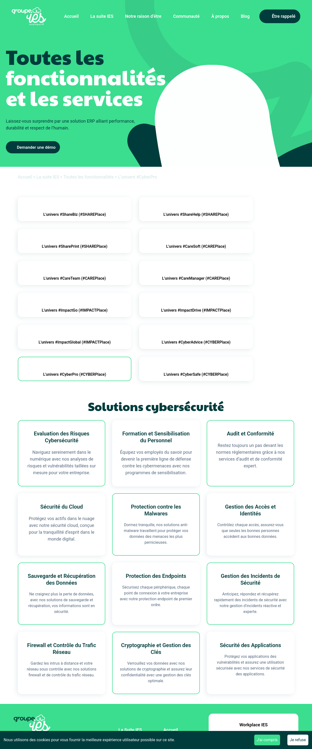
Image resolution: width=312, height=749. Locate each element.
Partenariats (130, 682)
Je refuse (298, 740)
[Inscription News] (72, 702)
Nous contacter (178, 693)
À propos (220, 16)
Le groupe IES (176, 682)
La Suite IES (130, 661)
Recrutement (131, 693)
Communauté (186, 16)
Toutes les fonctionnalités (88, 176)
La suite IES (101, 16)
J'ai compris (267, 740)
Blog (245, 16)
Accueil (71, 16)
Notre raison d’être (143, 16)
